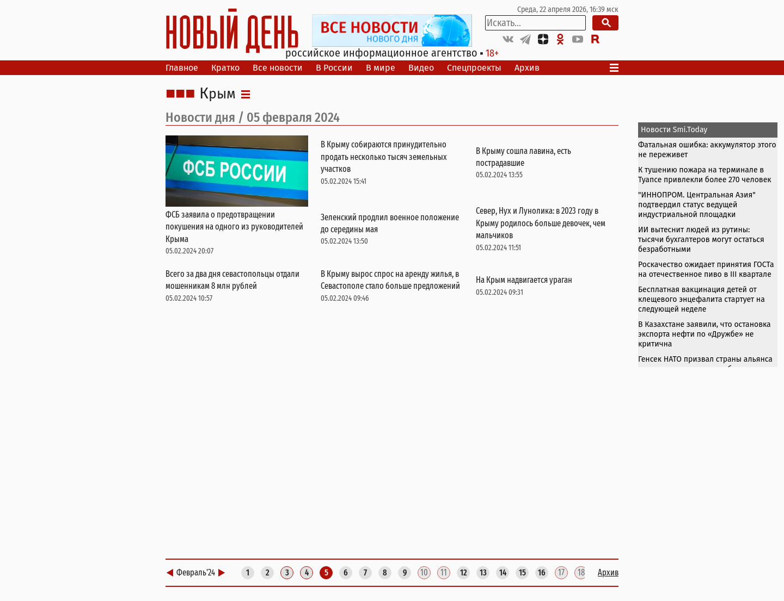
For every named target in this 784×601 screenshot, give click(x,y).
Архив (527, 68)
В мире (380, 68)
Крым (217, 94)
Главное (182, 68)
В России (334, 68)
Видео (421, 68)
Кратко (225, 68)
